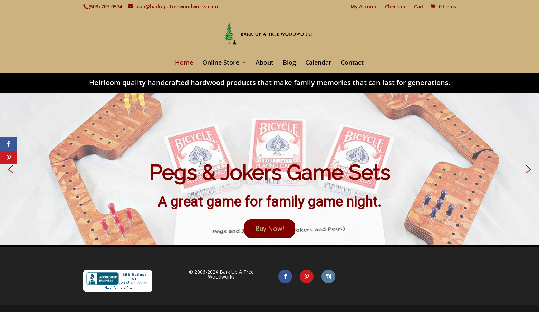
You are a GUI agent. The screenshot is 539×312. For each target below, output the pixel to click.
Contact (352, 63)
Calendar (318, 63)
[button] (269, 169)
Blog (289, 63)
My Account (364, 7)
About (264, 63)
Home (184, 63)
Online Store (220, 63)
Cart (419, 7)
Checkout (396, 7)
